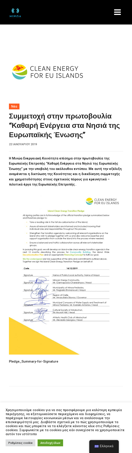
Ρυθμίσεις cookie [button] (20, 443)
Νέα (14, 106)
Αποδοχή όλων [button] (50, 443)
